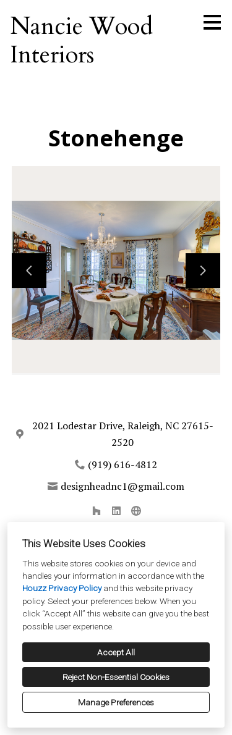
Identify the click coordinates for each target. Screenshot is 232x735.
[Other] (136, 511)
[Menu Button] (212, 22)
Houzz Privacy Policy (61, 588)
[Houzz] (96, 511)
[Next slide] (203, 270)
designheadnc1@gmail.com (122, 486)
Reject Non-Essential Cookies (116, 677)
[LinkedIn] (116, 511)
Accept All (116, 652)
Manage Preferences (116, 702)
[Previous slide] (29, 270)
